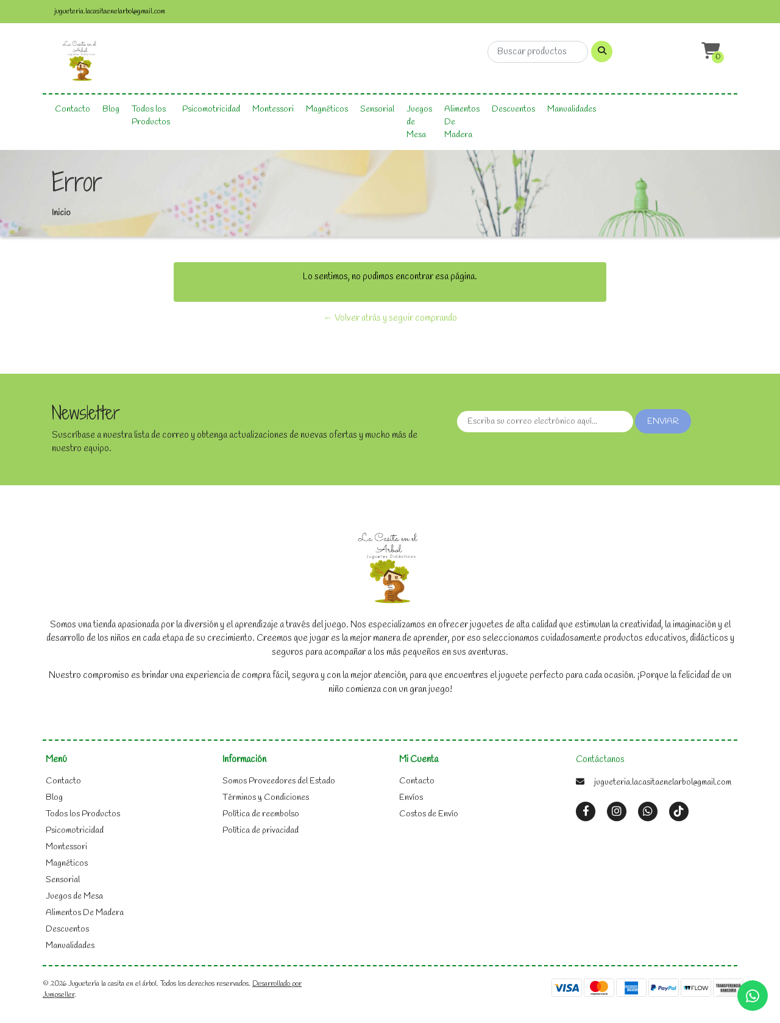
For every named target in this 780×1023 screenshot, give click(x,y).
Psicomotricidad (211, 109)
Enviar (663, 421)
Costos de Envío (428, 814)
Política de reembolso (260, 814)
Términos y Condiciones (265, 798)
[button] (709, 52)
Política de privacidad (260, 830)
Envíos (411, 798)
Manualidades (571, 109)
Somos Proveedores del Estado (278, 781)
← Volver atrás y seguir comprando (390, 318)
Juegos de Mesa (419, 122)
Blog (110, 109)
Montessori (273, 109)
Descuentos (513, 109)
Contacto (72, 109)
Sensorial (377, 109)
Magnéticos (327, 109)
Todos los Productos (151, 116)
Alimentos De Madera (462, 122)
